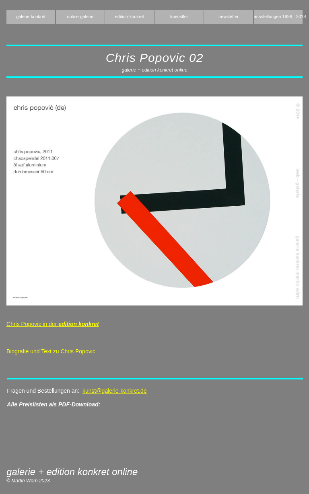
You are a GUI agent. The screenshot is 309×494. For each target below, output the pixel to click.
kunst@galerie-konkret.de (114, 390)
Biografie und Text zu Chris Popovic (50, 351)
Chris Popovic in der (52, 324)
